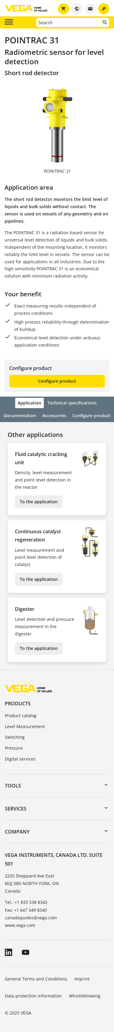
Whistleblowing (84, 996)
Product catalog (20, 715)
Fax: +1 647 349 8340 (26, 910)
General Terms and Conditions (36, 979)
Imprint (82, 979)
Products (18, 703)
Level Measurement (25, 726)
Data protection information (33, 996)
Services (15, 808)
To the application (39, 501)
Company (17, 831)
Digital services (20, 759)
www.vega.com (20, 925)
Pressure (14, 748)
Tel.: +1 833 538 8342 (26, 902)
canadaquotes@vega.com (31, 917)
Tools (13, 785)
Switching (15, 737)
